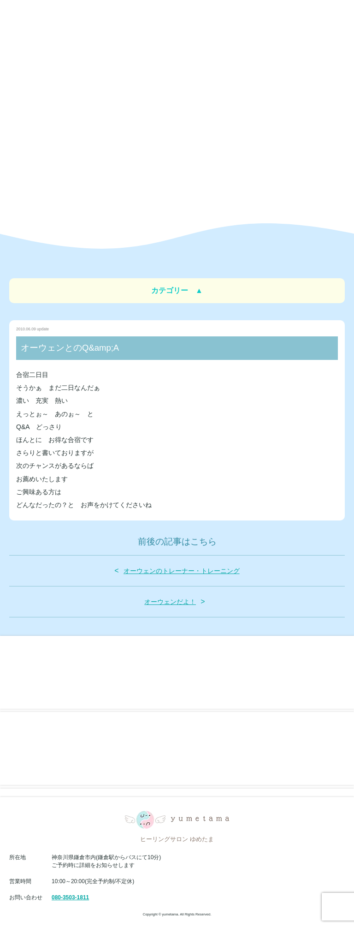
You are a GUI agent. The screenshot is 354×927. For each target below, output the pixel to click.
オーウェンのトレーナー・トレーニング (182, 571)
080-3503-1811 (70, 897)
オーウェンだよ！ (170, 601)
